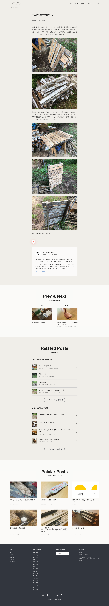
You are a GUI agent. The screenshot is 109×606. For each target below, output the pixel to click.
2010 (34, 589)
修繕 (18, 537)
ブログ (39, 20)
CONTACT (12, 562)
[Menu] (94, 3)
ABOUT (12, 559)
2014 (34, 580)
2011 (34, 587)
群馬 (71, 329)
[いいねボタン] (33, 242)
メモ (17, 507)
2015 (34, 578)
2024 (34, 557)
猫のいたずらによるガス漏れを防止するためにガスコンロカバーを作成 (56, 430)
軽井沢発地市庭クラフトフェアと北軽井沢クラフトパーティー (67, 326)
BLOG (11, 555)
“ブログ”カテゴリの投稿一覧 (55, 400)
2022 (34, 562)
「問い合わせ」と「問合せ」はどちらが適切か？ (22, 503)
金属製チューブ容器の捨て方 (48, 503)
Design (77, 3)
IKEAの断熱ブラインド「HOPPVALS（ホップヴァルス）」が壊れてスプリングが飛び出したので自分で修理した (54, 532)
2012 (34, 585)
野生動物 (52, 376)
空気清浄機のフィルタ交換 (38, 325)
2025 (34, 555)
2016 (34, 575)
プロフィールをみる (40, 271)
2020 (34, 566)
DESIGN (12, 557)
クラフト (66, 329)
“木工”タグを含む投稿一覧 (55, 449)
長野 (75, 329)
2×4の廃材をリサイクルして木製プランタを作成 (51, 390)
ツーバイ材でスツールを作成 (46, 422)
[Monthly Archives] (62, 553)
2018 (34, 571)
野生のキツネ (42, 374)
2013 (34, 582)
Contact (89, 3)
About (82, 3)
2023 (34, 559)
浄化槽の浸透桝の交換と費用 (17, 531)
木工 (44, 20)
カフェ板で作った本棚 (78, 531)
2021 (34, 564)
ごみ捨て (51, 507)
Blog (71, 3)
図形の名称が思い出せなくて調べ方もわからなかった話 (85, 503)
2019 (34, 568)
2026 (34, 552)
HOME (11, 552)
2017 (34, 573)
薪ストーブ (52, 384)
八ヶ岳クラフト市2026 (45, 366)
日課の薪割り (42, 382)
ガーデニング (53, 392)
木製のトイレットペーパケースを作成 (49, 439)
